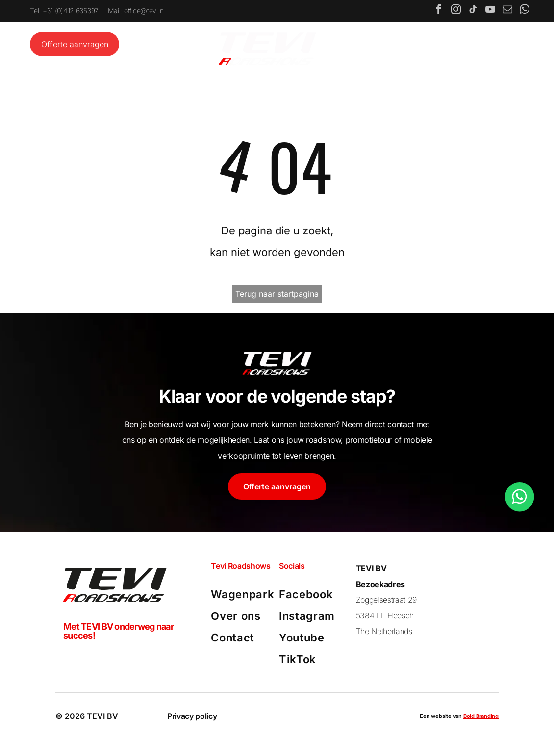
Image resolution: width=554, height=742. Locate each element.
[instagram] (456, 12)
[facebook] (438, 12)
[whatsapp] (524, 12)
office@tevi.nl (144, 12)
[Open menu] (495, 45)
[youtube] (490, 12)
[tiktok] (473, 12)
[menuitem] (243, 596)
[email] (507, 12)
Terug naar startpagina (277, 295)
